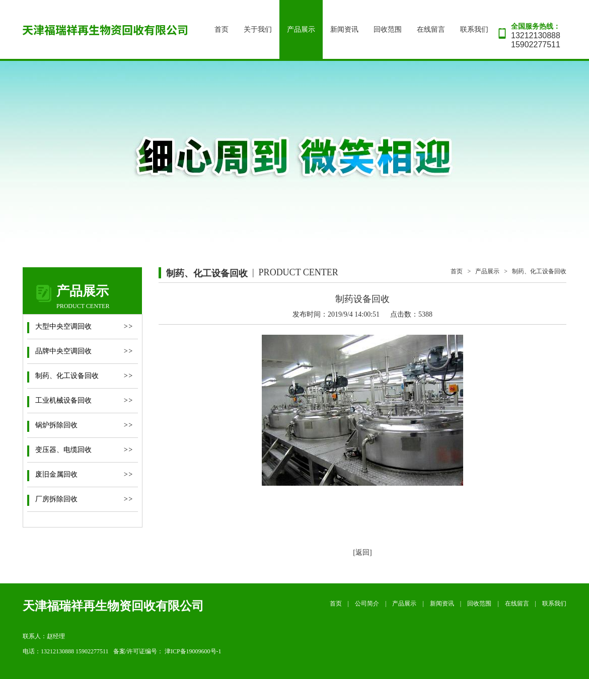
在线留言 (431, 29)
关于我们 (258, 29)
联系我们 (474, 29)
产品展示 (301, 29)
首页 (221, 29)
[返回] (362, 552)
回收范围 (388, 29)
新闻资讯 (344, 29)
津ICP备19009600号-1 (193, 651)
